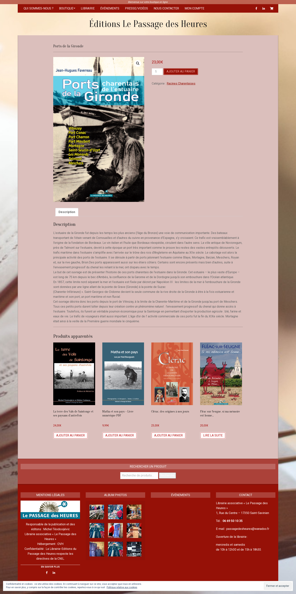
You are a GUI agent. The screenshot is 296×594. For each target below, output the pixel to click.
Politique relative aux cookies (122, 587)
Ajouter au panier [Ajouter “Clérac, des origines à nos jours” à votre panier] (168, 435)
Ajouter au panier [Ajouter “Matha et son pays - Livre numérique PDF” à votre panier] (119, 435)
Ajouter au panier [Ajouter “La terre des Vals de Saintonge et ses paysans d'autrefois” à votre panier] (70, 435)
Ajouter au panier (180, 71)
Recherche (167, 475)
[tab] (66, 212)
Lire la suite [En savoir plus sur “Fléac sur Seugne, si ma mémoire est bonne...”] (213, 435)
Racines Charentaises (181, 83)
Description (67, 212)
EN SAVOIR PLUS (50, 567)
